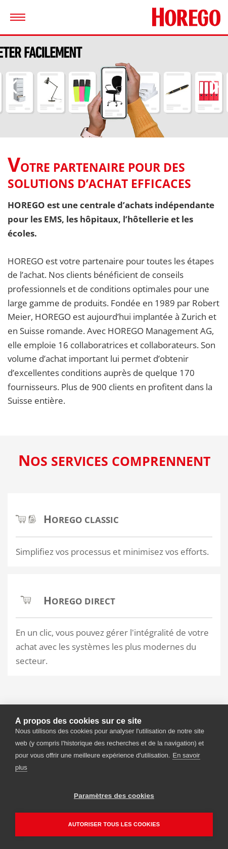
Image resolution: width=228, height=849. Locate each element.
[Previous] (18, 86)
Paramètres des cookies (114, 795)
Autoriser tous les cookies (114, 824)
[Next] (210, 86)
